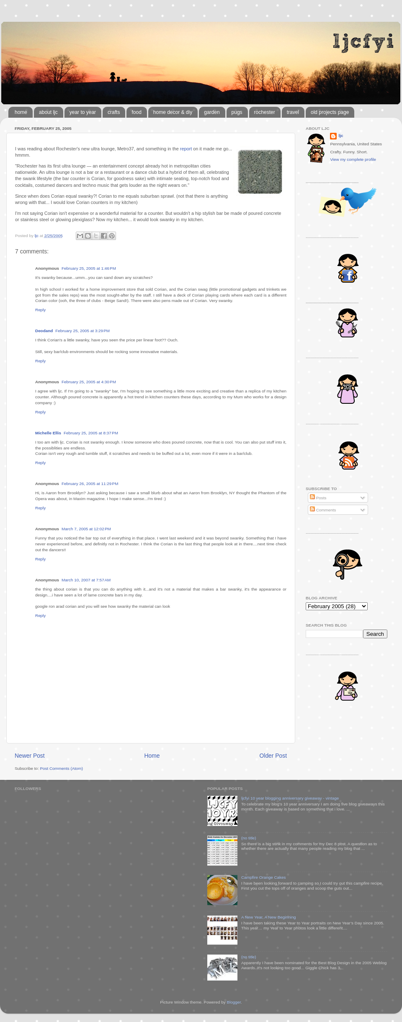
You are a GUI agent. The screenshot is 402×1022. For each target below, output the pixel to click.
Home (152, 755)
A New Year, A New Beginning (268, 917)
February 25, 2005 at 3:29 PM (82, 330)
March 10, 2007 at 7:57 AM (86, 580)
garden (211, 112)
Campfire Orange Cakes (263, 877)
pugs (237, 112)
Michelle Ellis (48, 433)
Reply (40, 309)
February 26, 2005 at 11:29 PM (90, 483)
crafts (114, 112)
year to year (83, 112)
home (21, 112)
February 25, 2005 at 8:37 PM (91, 433)
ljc (340, 135)
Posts (318, 498)
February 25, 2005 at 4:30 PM (89, 381)
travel (293, 112)
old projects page (330, 112)
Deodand (44, 330)
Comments (323, 510)
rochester (264, 112)
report (186, 148)
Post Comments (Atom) (61, 768)
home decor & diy (172, 112)
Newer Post (30, 755)
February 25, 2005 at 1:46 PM (89, 268)
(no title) (248, 838)
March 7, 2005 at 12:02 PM (86, 528)
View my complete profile (353, 159)
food (136, 112)
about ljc (48, 112)
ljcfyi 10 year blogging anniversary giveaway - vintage (290, 798)
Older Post (273, 755)
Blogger (234, 1002)
